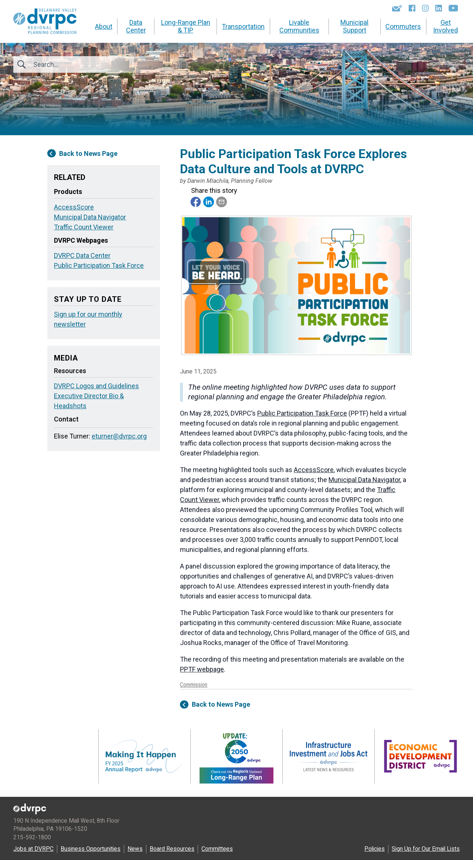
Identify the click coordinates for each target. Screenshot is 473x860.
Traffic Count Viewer (83, 227)
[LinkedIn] (438, 8)
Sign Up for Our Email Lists (426, 848)
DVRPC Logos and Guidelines (96, 386)
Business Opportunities (90, 848)
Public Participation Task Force (302, 413)
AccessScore (314, 470)
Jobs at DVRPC (33, 848)
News (135, 848)
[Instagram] (425, 8)
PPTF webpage (202, 669)
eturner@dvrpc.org (119, 436)
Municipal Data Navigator (364, 480)
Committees (217, 848)
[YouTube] (453, 8)
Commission (193, 684)
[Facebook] (412, 8)
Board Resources (172, 848)
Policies (374, 848)
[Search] (73, 64)
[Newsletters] (397, 8)
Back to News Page (215, 704)
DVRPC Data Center (82, 255)
